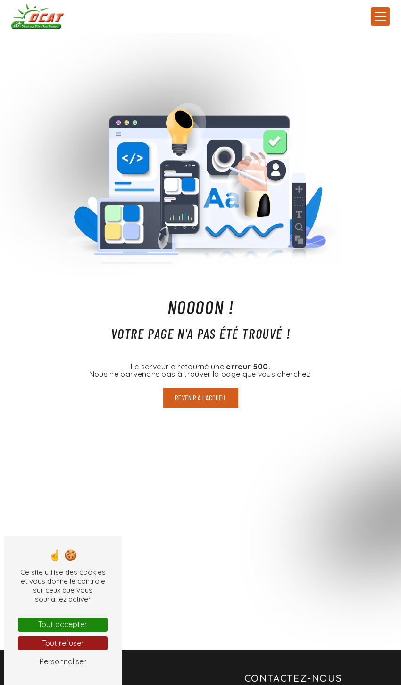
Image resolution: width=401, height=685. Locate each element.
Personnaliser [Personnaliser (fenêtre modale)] (63, 661)
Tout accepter (62, 624)
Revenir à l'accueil (200, 397)
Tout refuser (63, 643)
